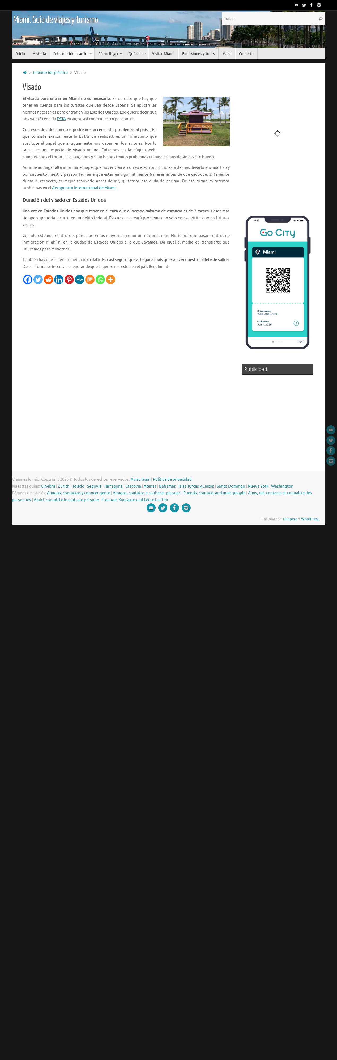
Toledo (78, 486)
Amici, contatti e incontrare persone (66, 499)
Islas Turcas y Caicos (196, 486)
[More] (110, 279)
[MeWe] (79, 279)
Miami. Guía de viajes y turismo (55, 20)
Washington (282, 486)
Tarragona (113, 486)
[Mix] (90, 279)
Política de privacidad (172, 479)
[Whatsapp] (100, 279)
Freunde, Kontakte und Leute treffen (134, 499)
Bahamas (167, 486)
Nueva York (258, 486)
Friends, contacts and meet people (214, 493)
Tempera (290, 519)
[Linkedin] (58, 279)
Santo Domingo (231, 486)
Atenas (150, 486)
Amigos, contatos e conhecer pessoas (147, 493)
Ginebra (48, 486)
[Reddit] (48, 279)
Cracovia (133, 486)
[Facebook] (27, 279)
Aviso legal (140, 479)
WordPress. (310, 519)
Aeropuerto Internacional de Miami (84, 188)
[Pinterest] (69, 279)
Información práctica (50, 72)
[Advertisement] (118, 324)
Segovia (94, 486)
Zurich (64, 486)
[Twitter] (38, 279)
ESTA (61, 118)
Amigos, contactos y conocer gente (78, 493)
